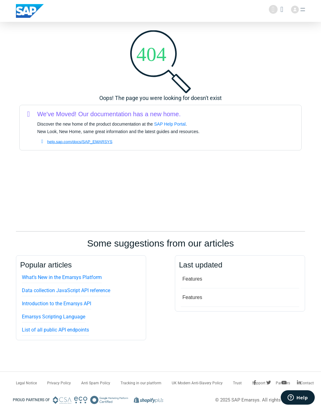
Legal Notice (26, 383)
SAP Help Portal (170, 124)
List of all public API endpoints (55, 330)
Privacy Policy (59, 383)
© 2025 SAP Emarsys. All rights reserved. (258, 400)
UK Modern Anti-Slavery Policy (197, 383)
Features (192, 279)
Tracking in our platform (141, 383)
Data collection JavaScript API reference (66, 290)
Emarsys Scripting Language (53, 317)
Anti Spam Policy (95, 383)
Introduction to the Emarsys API (56, 304)
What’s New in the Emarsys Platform (62, 277)
